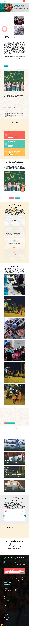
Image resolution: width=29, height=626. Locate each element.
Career (5, 605)
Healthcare (16, 588)
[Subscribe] (12, 572)
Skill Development (7, 589)
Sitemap (5, 615)
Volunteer (6, 601)
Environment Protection (18, 591)
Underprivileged (16, 592)
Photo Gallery (6, 609)
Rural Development (7, 591)
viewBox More (7, 584)
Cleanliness (16, 590)
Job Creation (16, 589)
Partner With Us (6, 604)
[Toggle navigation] (24, 1)
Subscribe (21, 572)
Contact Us (6, 612)
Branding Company (15, 624)
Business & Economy (7, 590)
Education (6, 588)
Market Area (6, 614)
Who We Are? (6, 608)
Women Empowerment (8, 592)
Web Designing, (16, 623)
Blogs (5, 613)
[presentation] (4, 185)
